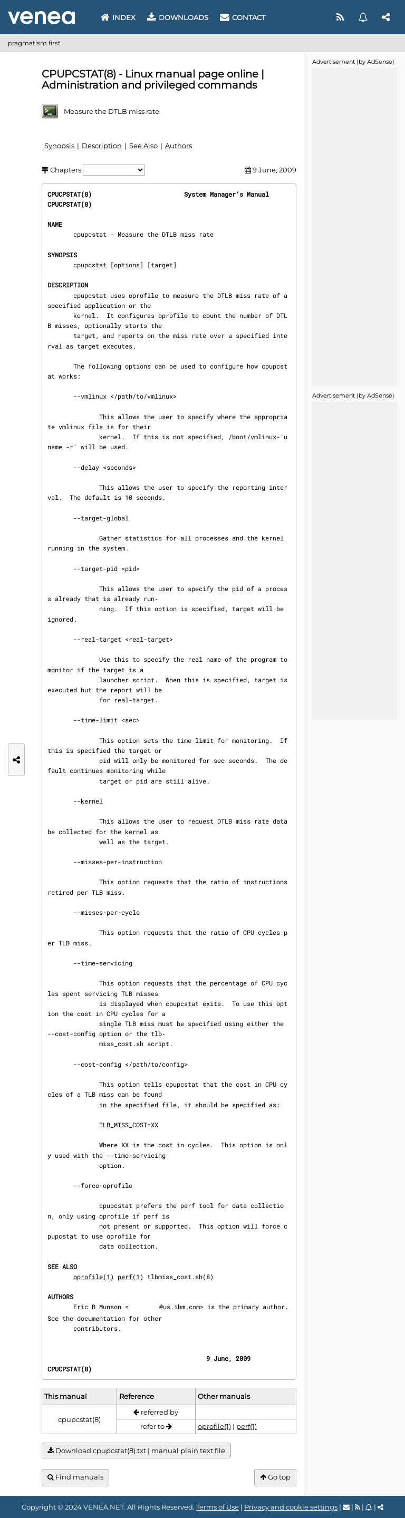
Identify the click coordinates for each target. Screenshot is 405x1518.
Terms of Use (217, 1507)
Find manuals (75, 1477)
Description (102, 145)
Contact (242, 17)
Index (118, 17)
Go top (275, 1477)
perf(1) (130, 1276)
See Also (143, 145)
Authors (178, 145)
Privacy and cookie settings (291, 1507)
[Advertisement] (354, 226)
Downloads (177, 17)
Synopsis (59, 145)
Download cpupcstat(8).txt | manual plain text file (136, 1450)
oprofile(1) (93, 1276)
